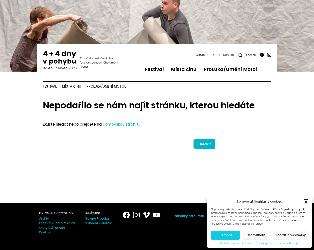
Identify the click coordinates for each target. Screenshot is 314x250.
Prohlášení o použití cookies (236, 243)
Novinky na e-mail (189, 216)
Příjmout (225, 235)
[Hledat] (240, 55)
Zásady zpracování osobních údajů (276, 243)
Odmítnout (257, 235)
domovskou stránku (121, 124)
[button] (306, 202)
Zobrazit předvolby (291, 235)
